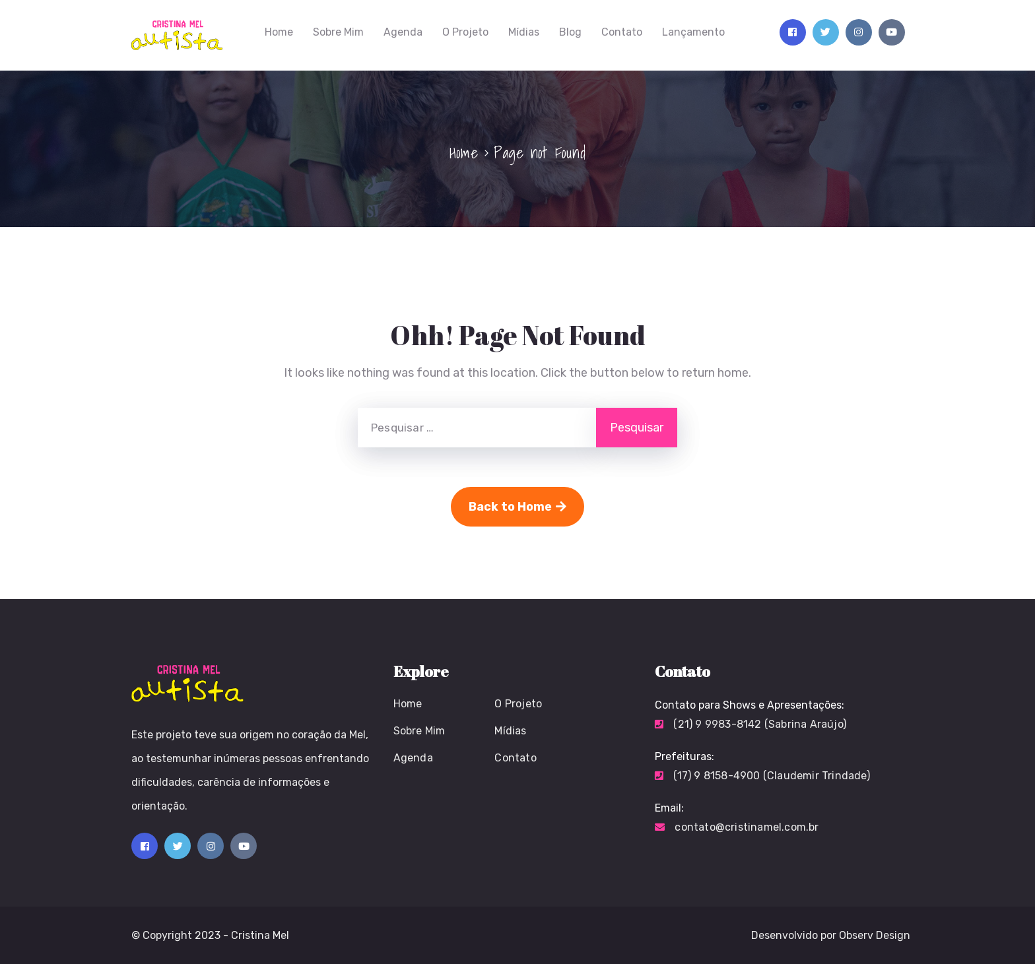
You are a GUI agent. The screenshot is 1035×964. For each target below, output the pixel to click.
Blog (570, 32)
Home (279, 32)
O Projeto (465, 32)
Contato (621, 32)
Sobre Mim (338, 32)
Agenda (403, 32)
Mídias (523, 32)
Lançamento (693, 32)
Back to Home (517, 506)
